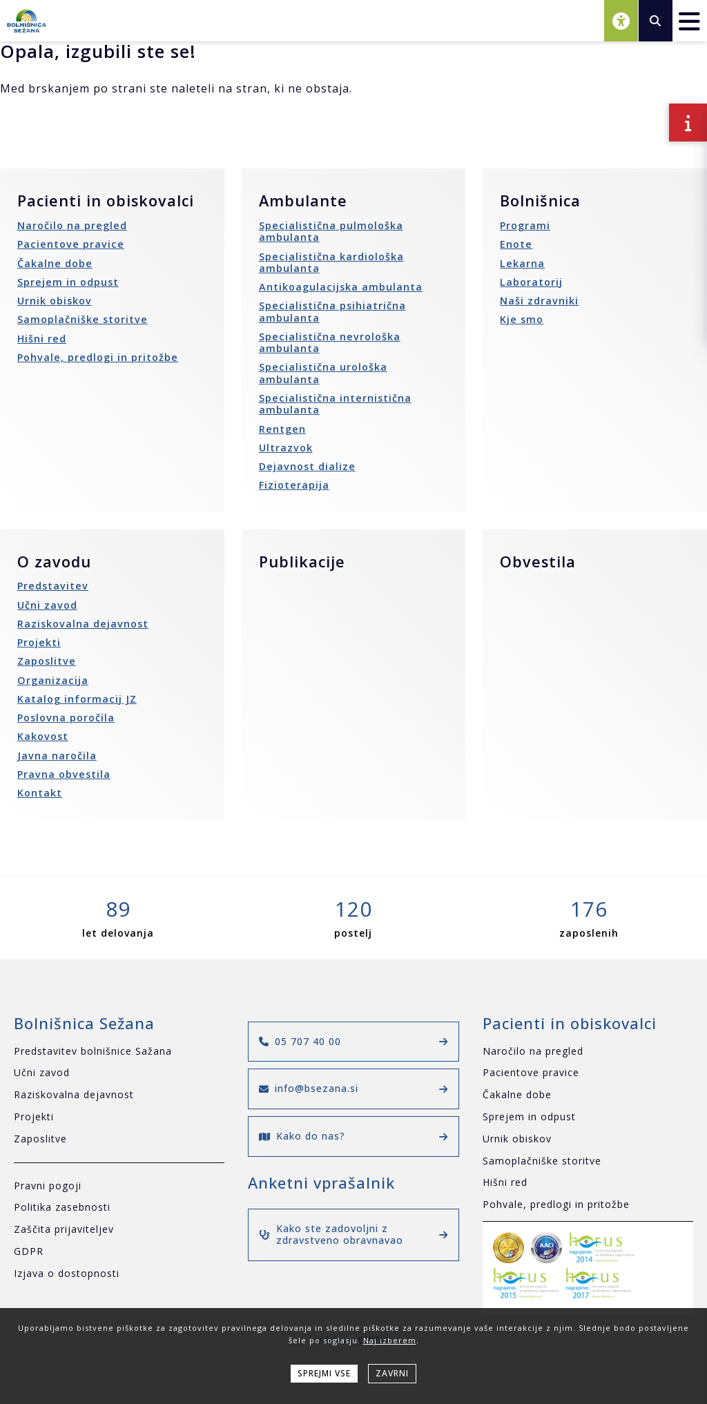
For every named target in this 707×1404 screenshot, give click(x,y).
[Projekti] (119, 1117)
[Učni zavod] (119, 1073)
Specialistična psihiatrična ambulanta (332, 311)
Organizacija (52, 680)
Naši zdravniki (539, 300)
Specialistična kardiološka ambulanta (331, 262)
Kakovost (42, 736)
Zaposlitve (46, 660)
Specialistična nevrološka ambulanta (329, 342)
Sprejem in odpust (68, 282)
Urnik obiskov (54, 300)
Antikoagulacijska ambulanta (341, 286)
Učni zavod (47, 605)
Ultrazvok (286, 447)
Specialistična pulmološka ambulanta (331, 231)
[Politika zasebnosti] (119, 1207)
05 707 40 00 (353, 1041)
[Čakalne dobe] (588, 1095)
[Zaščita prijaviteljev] (119, 1230)
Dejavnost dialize (307, 466)
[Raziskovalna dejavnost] (119, 1095)
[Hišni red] (588, 1183)
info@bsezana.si (353, 1088)
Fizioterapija (294, 484)
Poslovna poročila (66, 717)
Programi (525, 225)
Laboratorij (531, 282)
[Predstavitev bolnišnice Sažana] (119, 1051)
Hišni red (41, 338)
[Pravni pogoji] (119, 1186)
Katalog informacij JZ (77, 698)
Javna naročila (57, 755)
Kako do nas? (353, 1135)
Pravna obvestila (63, 774)
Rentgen (282, 429)
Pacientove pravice (70, 244)
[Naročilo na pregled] (588, 1051)
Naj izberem (389, 1340)
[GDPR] (119, 1252)
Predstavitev (52, 585)
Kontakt (39, 792)
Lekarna (522, 263)
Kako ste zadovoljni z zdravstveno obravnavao (353, 1234)
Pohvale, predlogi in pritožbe (97, 357)
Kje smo (521, 319)
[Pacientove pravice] (588, 1073)
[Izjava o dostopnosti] (119, 1274)
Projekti (39, 642)
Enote (516, 244)
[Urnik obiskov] (588, 1139)
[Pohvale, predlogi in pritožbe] (588, 1205)
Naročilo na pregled (72, 225)
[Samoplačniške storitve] (588, 1161)
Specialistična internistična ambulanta (335, 403)
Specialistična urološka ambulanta (323, 372)
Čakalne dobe (55, 263)
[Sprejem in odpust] (588, 1117)
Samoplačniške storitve (82, 319)
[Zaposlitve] (119, 1139)
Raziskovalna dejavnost (82, 623)
